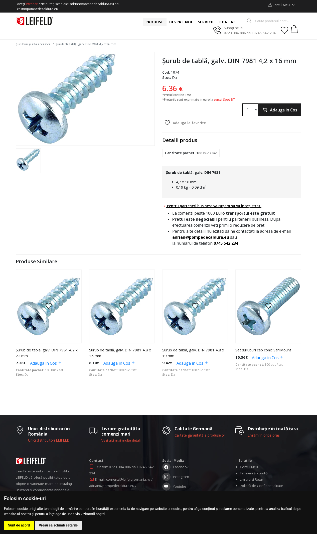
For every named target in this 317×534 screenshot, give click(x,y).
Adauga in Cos (279, 109)
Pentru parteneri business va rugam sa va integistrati (212, 205)
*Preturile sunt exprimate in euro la (198, 99)
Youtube (174, 488)
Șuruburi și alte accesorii (33, 44)
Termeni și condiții (254, 474)
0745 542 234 (226, 243)
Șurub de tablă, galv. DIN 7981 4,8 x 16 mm (120, 354)
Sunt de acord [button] (19, 525)
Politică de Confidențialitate (261, 487)
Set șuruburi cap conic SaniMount (263, 351)
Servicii (206, 22)
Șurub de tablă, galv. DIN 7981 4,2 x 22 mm (47, 354)
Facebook (175, 468)
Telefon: (102, 468)
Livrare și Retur (251, 480)
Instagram (175, 478)
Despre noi (180, 22)
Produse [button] (154, 22)
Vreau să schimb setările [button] (58, 525)
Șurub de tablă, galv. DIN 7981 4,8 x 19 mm (193, 354)
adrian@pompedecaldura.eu (200, 237)
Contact (229, 22)
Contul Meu (249, 468)
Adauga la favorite (185, 122)
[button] (281, 4)
